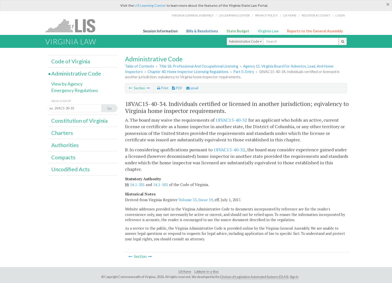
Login (340, 15)
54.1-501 (160, 184)
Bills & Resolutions (202, 31)
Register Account (316, 15)
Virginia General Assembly (193, 15)
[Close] (388, 4)
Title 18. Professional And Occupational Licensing (198, 66)
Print (162, 88)
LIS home (289, 15)
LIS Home (184, 272)
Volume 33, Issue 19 (195, 199)
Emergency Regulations (74, 90)
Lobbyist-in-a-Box (206, 272)
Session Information (160, 31)
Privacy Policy (266, 15)
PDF (177, 88)
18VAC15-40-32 (231, 120)
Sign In (294, 277)
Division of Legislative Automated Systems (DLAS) (254, 277)
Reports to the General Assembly (315, 31)
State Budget (237, 31)
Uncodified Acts (70, 169)
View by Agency (66, 84)
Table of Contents (139, 66)
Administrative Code (245, 41)
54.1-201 (137, 184)
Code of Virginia (70, 61)
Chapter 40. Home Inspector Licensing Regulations (188, 72)
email (192, 88)
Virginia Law (268, 31)
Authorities (65, 145)
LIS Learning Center (150, 5)
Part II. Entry (243, 72)
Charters (62, 133)
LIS (73, 25)
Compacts (63, 157)
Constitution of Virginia (79, 120)
